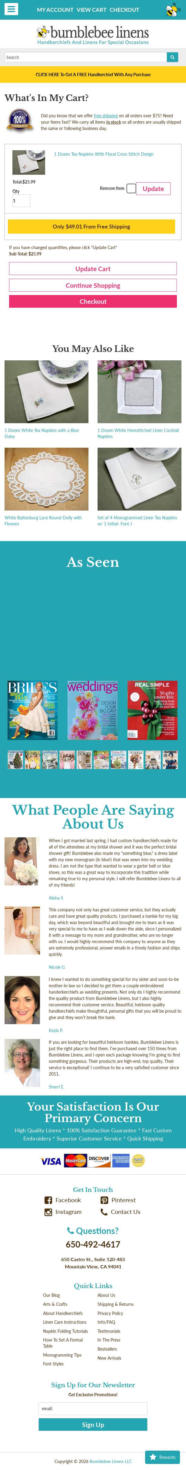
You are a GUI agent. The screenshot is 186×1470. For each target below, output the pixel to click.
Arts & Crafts (55, 1304)
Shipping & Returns (116, 1304)
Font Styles (53, 1363)
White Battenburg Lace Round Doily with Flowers (43, 520)
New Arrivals (109, 1358)
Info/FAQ (106, 1322)
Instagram (63, 1211)
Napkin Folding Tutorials (65, 1331)
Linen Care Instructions (64, 1322)
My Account (55, 9)
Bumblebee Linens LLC (111, 1461)
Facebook (63, 1199)
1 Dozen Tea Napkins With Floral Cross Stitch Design (104, 154)
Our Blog (51, 1295)
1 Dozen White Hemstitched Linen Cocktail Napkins (138, 433)
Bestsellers (107, 1349)
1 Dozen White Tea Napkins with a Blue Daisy (42, 433)
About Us (106, 1295)
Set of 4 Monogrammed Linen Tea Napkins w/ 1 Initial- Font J (137, 520)
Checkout (124, 9)
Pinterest (118, 1199)
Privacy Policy (110, 1313)
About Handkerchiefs (63, 1313)
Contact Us (121, 1211)
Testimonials (109, 1331)
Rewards (162, 1457)
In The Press (109, 1339)
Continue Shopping (93, 285)
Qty (21, 198)
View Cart (92, 9)
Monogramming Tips (62, 1355)
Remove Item (117, 189)
